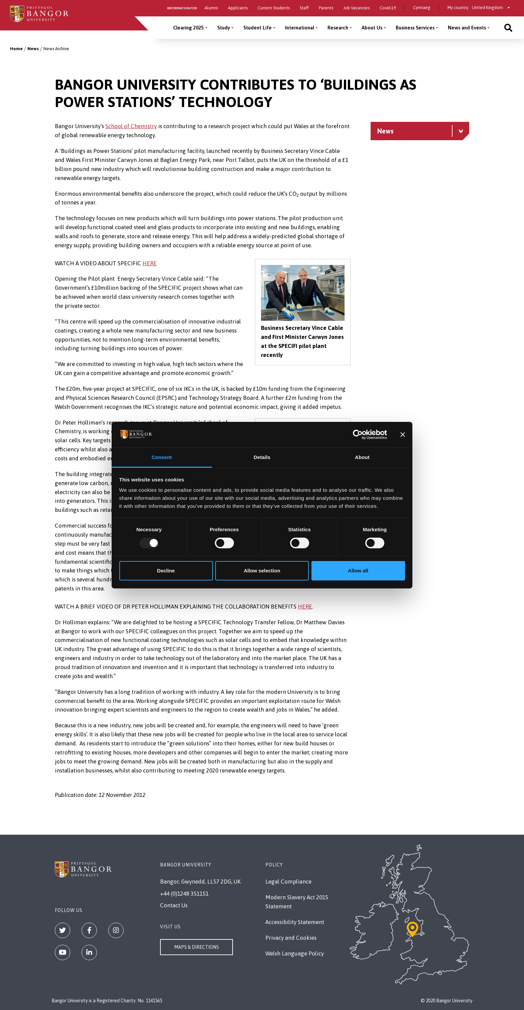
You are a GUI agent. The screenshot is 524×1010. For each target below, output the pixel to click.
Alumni (211, 7)
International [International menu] (299, 27)
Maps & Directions (196, 947)
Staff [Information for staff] (304, 7)
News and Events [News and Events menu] (467, 27)
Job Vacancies (356, 7)
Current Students (274, 7)
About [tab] (362, 457)
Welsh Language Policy (294, 953)
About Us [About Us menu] (372, 27)
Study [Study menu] (223, 27)
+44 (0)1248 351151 (184, 893)
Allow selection (262, 570)
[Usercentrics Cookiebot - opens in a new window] (358, 435)
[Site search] (508, 27)
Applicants (238, 7)
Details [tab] (262, 457)
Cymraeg (421, 7)
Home (16, 48)
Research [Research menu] (338, 27)
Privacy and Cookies (290, 937)
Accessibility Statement (294, 922)
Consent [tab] (162, 457)
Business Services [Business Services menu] (415, 27)
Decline (166, 570)
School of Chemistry (131, 126)
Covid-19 (388, 7)
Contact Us (173, 905)
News (33, 48)
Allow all (358, 570)
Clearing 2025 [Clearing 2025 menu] (188, 27)
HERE (149, 263)
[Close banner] (402, 434)
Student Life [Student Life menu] (257, 27)
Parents (326, 7)
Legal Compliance (288, 881)
